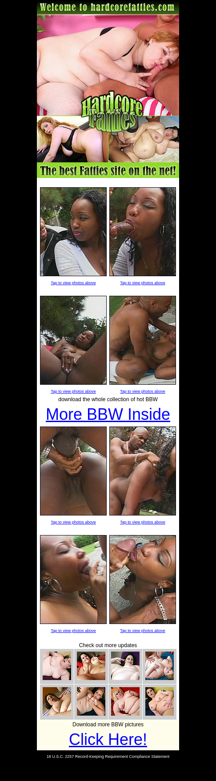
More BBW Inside (108, 414)
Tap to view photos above (73, 283)
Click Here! (108, 739)
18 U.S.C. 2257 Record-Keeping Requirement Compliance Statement (108, 756)
